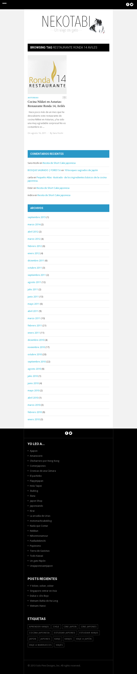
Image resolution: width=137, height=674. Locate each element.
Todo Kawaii (36, 555)
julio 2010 (33, 376)
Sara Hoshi (58, 133)
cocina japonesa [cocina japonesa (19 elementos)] (39, 633)
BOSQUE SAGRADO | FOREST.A (44, 170)
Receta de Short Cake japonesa (59, 163)
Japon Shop (36, 500)
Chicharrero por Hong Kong (44, 460)
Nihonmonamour (39, 535)
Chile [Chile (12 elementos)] (56, 627)
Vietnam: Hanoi (38, 605)
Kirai (32, 510)
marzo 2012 (34, 239)
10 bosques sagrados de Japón (81, 170)
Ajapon (33, 450)
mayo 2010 (33, 390)
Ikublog (34, 490)
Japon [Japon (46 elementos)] (32, 639)
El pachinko (36, 475)
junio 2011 (33, 296)
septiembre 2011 (37, 275)
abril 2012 (33, 231)
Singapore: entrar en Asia (43, 590)
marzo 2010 (34, 405)
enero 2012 (34, 253)
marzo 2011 (34, 318)
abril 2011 (33, 311)
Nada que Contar (39, 525)
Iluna (32, 495)
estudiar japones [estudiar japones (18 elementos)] (64, 633)
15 (64, 97)
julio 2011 (33, 289)
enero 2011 (34, 332)
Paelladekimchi (38, 540)
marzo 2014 (34, 224)
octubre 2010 (35, 354)
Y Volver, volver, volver (42, 585)
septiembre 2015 (37, 217)
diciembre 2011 (36, 260)
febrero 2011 (35, 325)
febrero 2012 (35, 246)
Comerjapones (38, 465)
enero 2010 (34, 419)
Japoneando (36, 505)
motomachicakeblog (41, 520)
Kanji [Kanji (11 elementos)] (57, 639)
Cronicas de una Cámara (43, 470)
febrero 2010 (35, 412)
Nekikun (34, 530)
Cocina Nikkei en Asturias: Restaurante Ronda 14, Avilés (46, 104)
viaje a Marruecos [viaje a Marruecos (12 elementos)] (40, 645)
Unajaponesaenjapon (41, 565)
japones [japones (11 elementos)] (45, 639)
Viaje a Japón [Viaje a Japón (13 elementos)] (84, 639)
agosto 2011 (34, 282)
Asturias (33, 98)
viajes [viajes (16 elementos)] (59, 645)
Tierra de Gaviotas (40, 550)
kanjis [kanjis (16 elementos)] (68, 639)
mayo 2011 (33, 303)
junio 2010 (33, 383)
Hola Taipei (36, 485)
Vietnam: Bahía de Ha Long (44, 600)
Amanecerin (36, 455)
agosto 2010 (34, 368)
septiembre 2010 (37, 361)
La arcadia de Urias (40, 515)
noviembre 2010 (36, 347)
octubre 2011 (35, 267)
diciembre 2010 (36, 340)
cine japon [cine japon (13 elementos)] (70, 627)
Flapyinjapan (36, 480)
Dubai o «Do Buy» (39, 595)
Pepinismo (35, 545)
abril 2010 (33, 397)
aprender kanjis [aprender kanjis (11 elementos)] (39, 627)
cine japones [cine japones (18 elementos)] (89, 627)
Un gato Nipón (37, 560)
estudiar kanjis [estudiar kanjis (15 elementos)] (88, 633)
